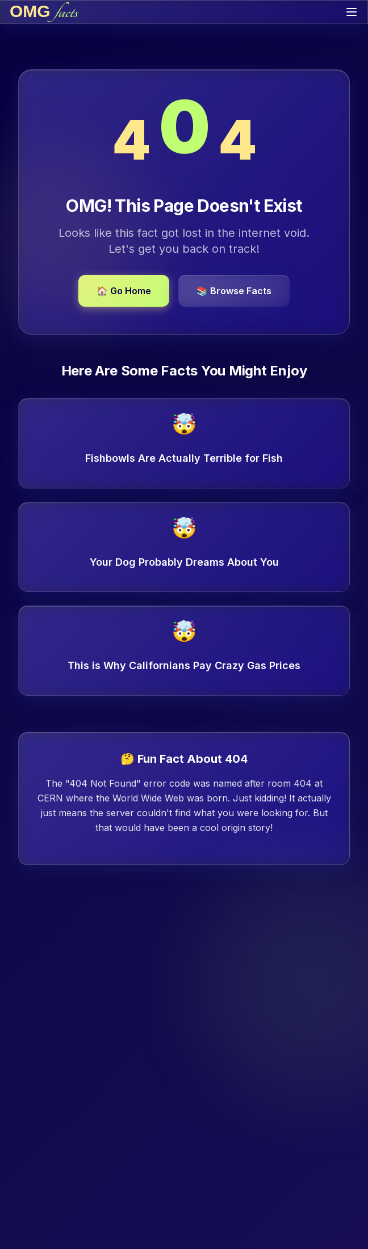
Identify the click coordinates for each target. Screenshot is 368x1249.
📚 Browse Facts (233, 290)
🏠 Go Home (124, 290)
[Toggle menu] (351, 12)
